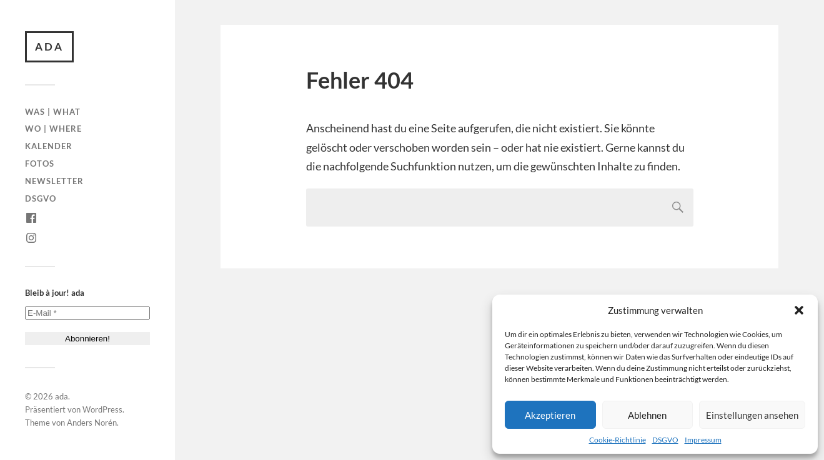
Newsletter (54, 181)
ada (49, 46)
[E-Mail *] (87, 313)
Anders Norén (92, 423)
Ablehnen (647, 415)
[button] (799, 310)
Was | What (53, 112)
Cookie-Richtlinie (617, 439)
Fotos (39, 164)
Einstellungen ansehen (752, 415)
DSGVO (665, 439)
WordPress (102, 409)
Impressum (703, 439)
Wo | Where (53, 129)
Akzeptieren (550, 415)
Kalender (48, 146)
